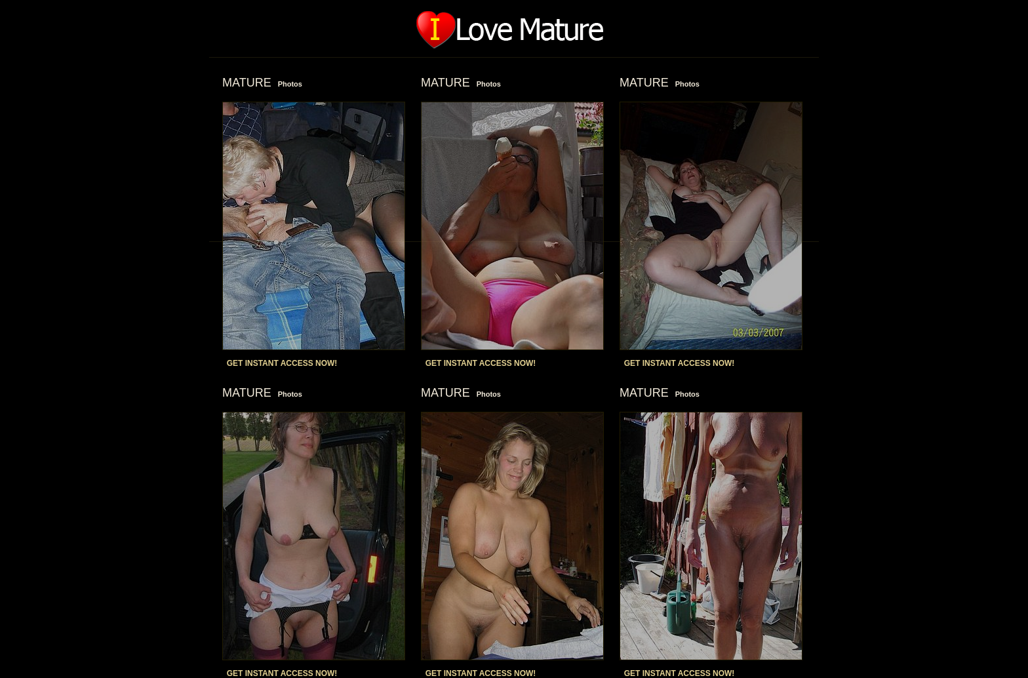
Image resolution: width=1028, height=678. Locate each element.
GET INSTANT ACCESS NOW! (282, 363)
